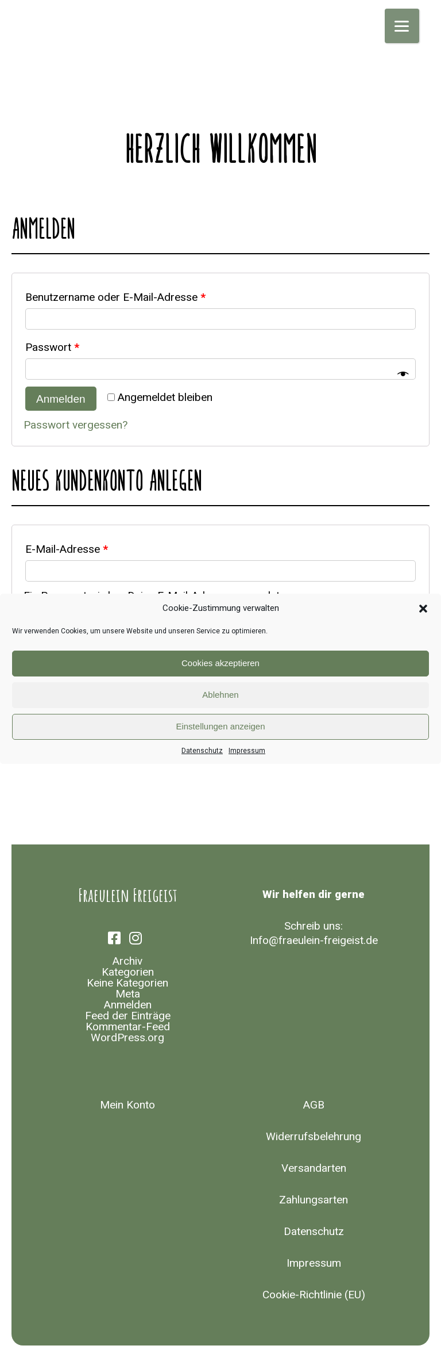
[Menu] (402, 26)
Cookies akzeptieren (220, 663)
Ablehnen (220, 694)
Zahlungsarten (313, 1200)
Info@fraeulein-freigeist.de (314, 940)
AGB (313, 1105)
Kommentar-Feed (128, 1027)
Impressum (247, 751)
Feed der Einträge (128, 1016)
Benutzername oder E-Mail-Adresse (115, 297)
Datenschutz (202, 751)
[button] (423, 608)
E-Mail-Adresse (66, 549)
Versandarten (313, 1168)
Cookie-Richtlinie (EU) (313, 1295)
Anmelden (61, 399)
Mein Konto (127, 1105)
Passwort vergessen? (75, 425)
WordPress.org (127, 1038)
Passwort (52, 347)
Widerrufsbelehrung (313, 1137)
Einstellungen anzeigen (220, 726)
